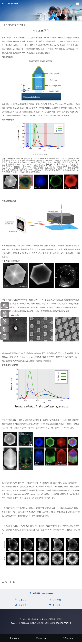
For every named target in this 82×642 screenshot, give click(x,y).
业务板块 (43, 619)
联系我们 (60, 619)
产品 (19, 619)
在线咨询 (14, 638)
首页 (5, 25)
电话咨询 (68, 638)
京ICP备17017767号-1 (62, 623)
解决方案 (12, 25)
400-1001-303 (47, 593)
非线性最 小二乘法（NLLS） (56, 164)
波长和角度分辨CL (34, 512)
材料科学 (22, 25)
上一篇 (4, 582)
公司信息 (52, 619)
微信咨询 (41, 638)
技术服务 (34, 619)
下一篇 (12, 582)
